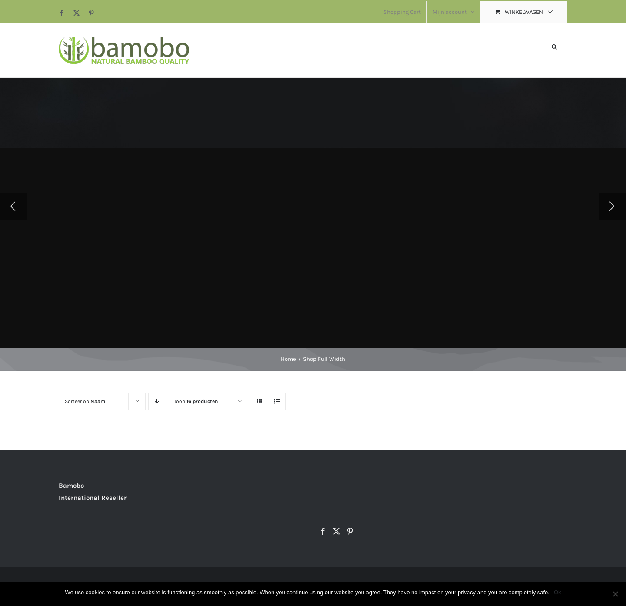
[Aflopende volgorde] (156, 401)
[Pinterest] (349, 531)
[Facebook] (323, 531)
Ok (557, 592)
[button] (554, 45)
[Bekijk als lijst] (276, 401)
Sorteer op (85, 401)
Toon (196, 401)
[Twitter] (336, 531)
